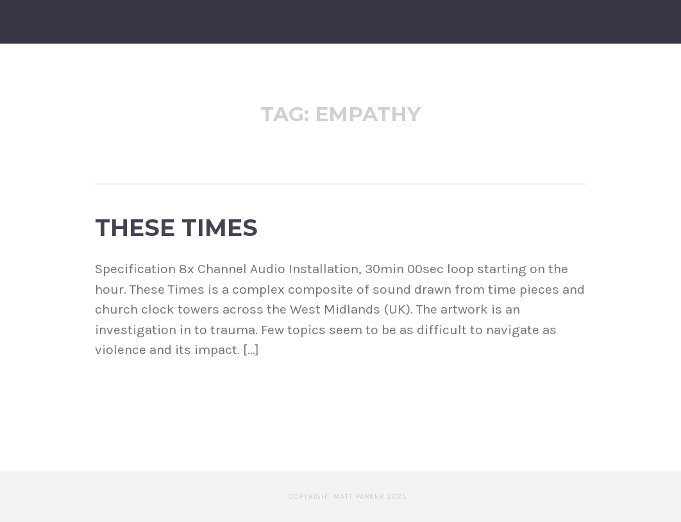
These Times (176, 228)
